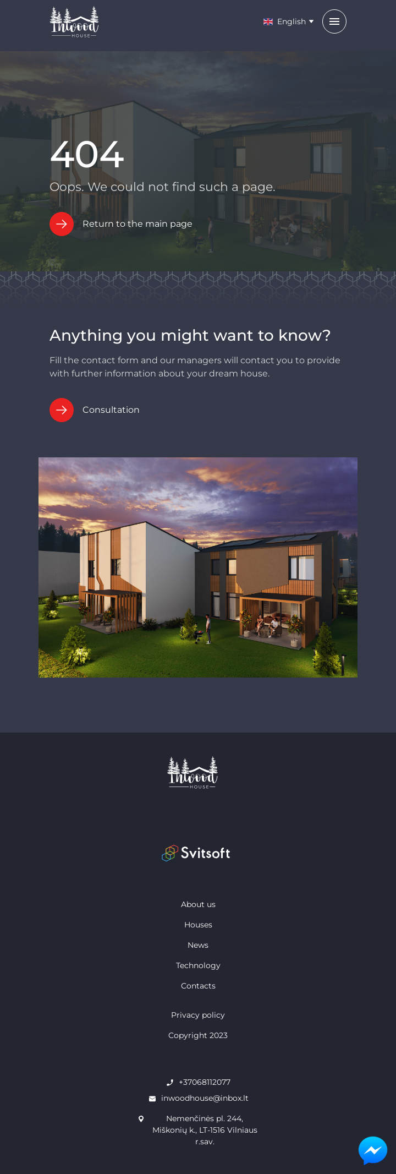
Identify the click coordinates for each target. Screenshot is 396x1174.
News (198, 945)
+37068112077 (204, 1082)
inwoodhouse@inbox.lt (205, 1098)
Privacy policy (198, 1015)
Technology (198, 965)
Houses (198, 925)
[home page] (198, 772)
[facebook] (146, 818)
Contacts (198, 986)
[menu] (334, 21)
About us (198, 904)
